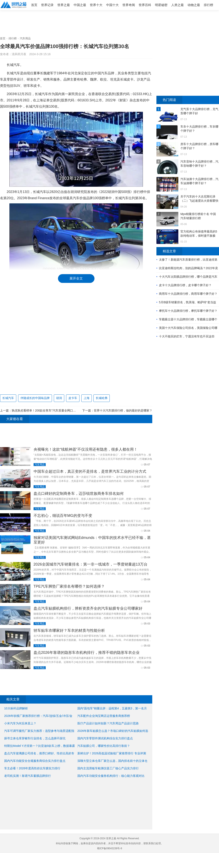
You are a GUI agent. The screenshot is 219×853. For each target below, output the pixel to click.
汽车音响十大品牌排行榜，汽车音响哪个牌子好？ (199, 163)
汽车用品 (25, 38)
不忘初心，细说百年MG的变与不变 (63, 516)
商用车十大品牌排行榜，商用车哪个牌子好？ (188, 293)
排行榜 (208, 5)
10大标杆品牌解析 (16, 708)
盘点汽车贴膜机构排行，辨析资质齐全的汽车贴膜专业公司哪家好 (88, 608)
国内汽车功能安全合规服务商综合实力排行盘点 (34, 760)
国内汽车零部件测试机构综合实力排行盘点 (105, 738)
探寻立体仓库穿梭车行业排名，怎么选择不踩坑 (34, 738)
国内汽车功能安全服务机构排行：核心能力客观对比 (111, 775)
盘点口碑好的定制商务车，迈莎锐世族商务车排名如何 (79, 493)
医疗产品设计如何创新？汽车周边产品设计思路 (108, 723)
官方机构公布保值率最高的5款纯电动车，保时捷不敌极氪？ (198, 234)
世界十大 (96, 5)
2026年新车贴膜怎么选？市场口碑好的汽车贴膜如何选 (112, 730)
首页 (34, 5)
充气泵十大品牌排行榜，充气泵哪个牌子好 (199, 111)
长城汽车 (8, 398)
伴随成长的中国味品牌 (35, 398)
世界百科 (145, 5)
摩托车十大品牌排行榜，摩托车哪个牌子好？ (188, 310)
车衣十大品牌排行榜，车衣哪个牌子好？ (199, 128)
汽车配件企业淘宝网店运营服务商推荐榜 (103, 715)
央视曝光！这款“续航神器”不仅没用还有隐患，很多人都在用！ (85, 449)
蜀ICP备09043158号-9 (109, 848)
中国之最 (80, 5)
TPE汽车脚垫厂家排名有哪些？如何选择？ (69, 586)
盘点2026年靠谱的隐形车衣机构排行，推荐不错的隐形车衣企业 (87, 652)
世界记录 (47, 5)
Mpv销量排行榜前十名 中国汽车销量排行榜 (198, 216)
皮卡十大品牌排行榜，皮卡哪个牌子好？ (185, 285)
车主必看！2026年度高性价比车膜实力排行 (32, 768)
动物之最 (194, 5)
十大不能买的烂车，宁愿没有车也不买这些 (186, 336)
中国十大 (112, 5)
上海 (86, 398)
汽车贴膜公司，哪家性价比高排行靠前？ (103, 745)
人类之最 (177, 5)
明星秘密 (161, 5)
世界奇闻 (128, 5)
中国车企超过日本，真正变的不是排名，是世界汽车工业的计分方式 (90, 471)
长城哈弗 (101, 398)
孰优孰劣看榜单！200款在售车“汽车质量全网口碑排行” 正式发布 (53, 410)
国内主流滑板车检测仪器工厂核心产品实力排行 (108, 768)
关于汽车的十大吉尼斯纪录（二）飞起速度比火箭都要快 (199, 198)
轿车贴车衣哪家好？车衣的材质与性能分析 (69, 630)
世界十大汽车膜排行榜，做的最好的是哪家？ (123, 410)
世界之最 (63, 5)
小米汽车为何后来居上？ (20, 723)
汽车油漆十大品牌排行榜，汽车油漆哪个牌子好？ (199, 181)
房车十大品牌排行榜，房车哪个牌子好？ (199, 146)
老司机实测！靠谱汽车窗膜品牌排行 (27, 775)
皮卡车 (72, 398)
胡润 (59, 398)
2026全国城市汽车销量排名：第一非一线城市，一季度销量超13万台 (90, 564)
